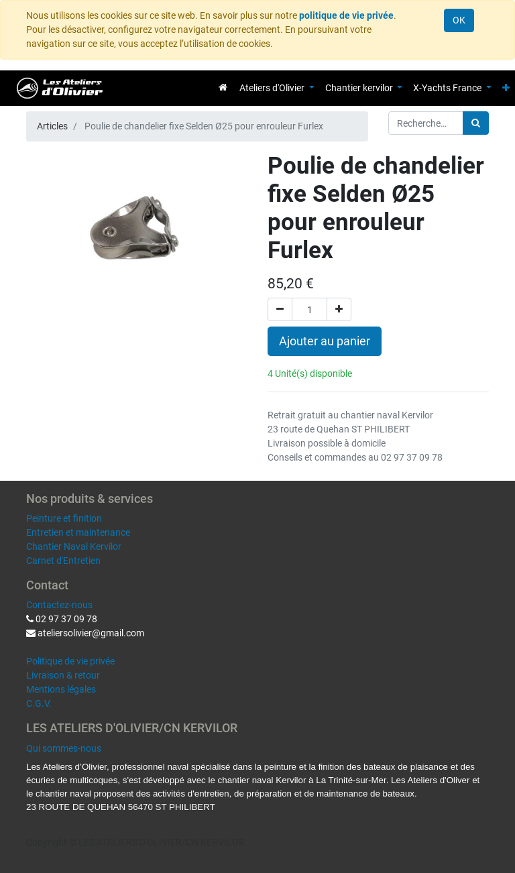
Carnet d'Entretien (63, 560)
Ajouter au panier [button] (324, 341)
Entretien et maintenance (78, 532)
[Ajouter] (339, 309)
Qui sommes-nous (63, 748)
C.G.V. (39, 703)
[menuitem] (223, 87)
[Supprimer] (280, 309)
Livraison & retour (63, 675)
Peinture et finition (64, 518)
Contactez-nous (59, 604)
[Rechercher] (476, 123)
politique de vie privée (346, 15)
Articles (52, 126)
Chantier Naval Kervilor (73, 546)
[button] (506, 88)
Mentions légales (61, 689)
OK (459, 20)
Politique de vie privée (70, 661)
